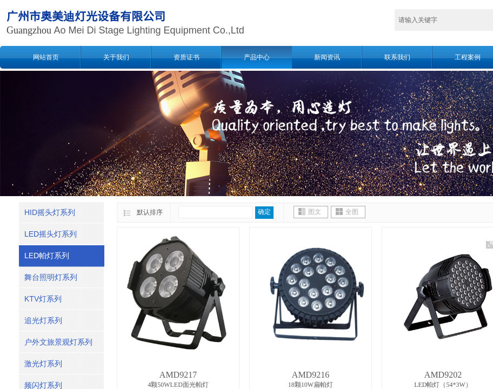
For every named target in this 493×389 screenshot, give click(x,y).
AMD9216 (310, 374)
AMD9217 (178, 374)
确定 (264, 212)
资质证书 (186, 57)
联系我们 (397, 57)
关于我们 (116, 57)
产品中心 (257, 57)
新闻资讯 (327, 57)
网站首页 (46, 57)
